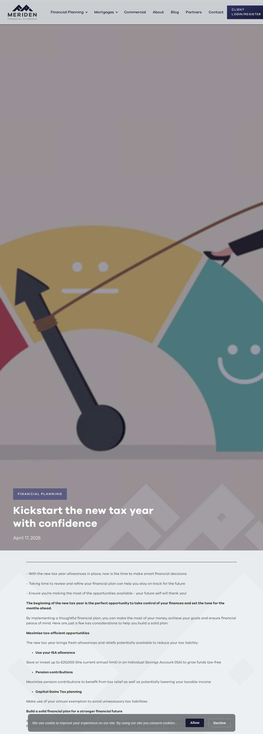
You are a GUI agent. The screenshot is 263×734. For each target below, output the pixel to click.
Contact (216, 12)
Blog (175, 12)
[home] (22, 12)
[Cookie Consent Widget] (131, 723)
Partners (194, 12)
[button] (68, 12)
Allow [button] (194, 723)
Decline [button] (219, 723)
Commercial (135, 12)
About (158, 12)
